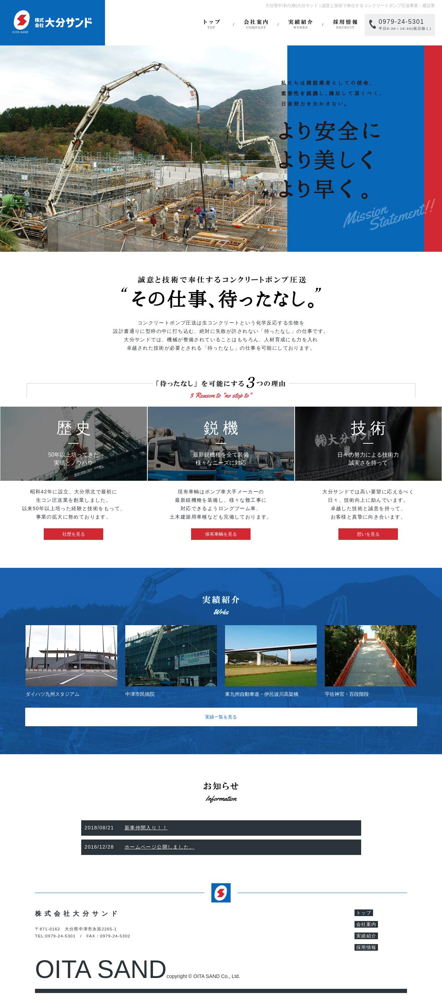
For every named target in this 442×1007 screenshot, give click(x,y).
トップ (211, 24)
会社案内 (255, 24)
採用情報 (345, 24)
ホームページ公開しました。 (160, 847)
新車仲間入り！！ (146, 827)
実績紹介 (300, 24)
